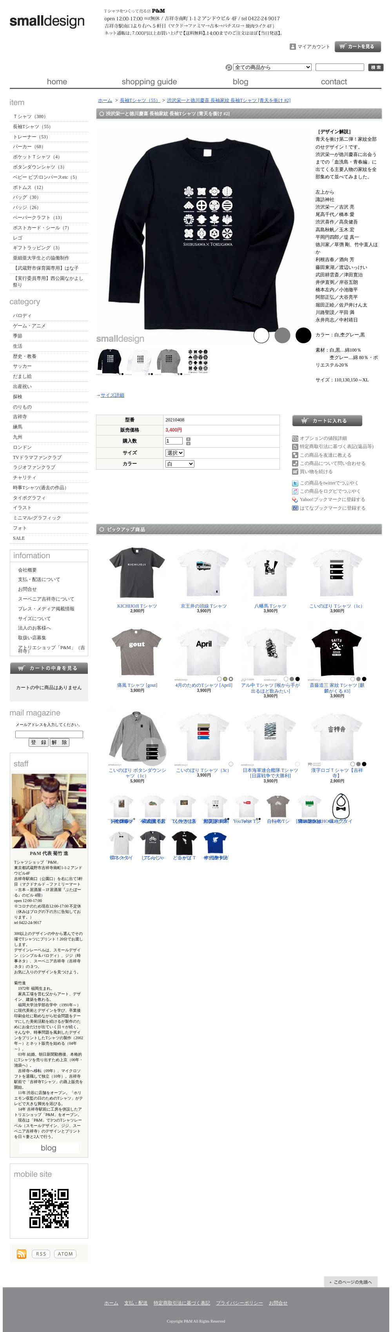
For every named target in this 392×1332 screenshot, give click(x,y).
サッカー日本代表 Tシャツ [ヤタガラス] (215, 844)
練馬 (17, 427)
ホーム (56, 81)
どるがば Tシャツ (184, 844)
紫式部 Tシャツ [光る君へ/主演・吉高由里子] (153, 808)
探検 (17, 396)
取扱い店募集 (32, 638)
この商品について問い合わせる (333, 463)
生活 (17, 346)
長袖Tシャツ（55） (33, 126)
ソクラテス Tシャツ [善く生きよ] (184, 808)
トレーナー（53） (32, 137)
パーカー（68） (29, 146)
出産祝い (22, 386)
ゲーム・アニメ (29, 325)
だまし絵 (22, 376)
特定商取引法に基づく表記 (182, 1303)
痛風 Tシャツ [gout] (137, 655)
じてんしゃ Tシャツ (153, 844)
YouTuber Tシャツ (247, 808)
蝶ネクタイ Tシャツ (121, 844)
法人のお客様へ (34, 628)
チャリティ (24, 477)
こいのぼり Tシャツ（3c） (203, 740)
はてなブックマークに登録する (333, 508)
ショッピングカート (357, 47)
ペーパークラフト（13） (39, 217)
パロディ (22, 315)
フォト (20, 528)
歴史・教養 (24, 356)
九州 (17, 437)
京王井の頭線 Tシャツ (203, 576)
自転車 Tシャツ (278, 808)
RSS (41, 1254)
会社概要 (27, 570)
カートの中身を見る (49, 668)
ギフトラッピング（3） (37, 247)
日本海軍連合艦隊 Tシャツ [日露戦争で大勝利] (270, 743)
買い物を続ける (316, 471)
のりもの (22, 407)
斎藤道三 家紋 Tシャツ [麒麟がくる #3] (337, 657)
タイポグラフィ (29, 498)
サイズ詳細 (112, 395)
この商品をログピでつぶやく (330, 491)
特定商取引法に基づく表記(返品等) (337, 446)
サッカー (22, 366)
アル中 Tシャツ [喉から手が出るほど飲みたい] (270, 657)
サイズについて (34, 618)
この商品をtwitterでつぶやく (329, 483)
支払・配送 (136, 1303)
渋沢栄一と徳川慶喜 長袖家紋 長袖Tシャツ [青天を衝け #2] (228, 100)
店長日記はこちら (49, 1148)
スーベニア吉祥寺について (46, 599)
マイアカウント (314, 46)
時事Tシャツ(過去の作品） (41, 487)
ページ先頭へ (350, 1281)
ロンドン (22, 447)
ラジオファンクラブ (34, 467)
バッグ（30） (27, 197)
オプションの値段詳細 (323, 438)
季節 (17, 336)
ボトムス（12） (29, 187)
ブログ (242, 81)
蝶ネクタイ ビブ (341, 808)
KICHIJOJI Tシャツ (137, 576)
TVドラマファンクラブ (37, 457)
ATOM (65, 1254)
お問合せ (335, 81)
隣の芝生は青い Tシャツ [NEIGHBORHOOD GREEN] (316, 808)
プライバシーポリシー (239, 1303)
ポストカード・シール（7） (42, 227)
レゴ (17, 238)
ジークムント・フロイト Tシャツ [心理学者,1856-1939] (121, 808)
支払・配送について (149, 81)
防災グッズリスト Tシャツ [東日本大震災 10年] (215, 808)
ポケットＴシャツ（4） (37, 157)
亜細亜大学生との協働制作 (41, 258)
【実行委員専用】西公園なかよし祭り (48, 282)
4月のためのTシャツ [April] (203, 655)
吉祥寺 (20, 416)
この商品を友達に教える (326, 455)
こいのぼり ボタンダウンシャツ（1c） (137, 743)
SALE (19, 538)
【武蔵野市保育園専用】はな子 (46, 268)
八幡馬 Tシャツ (270, 576)
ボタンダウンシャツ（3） (40, 167)
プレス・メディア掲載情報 (46, 609)
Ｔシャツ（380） (30, 116)
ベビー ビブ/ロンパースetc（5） (46, 177)
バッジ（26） (27, 207)
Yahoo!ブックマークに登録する (332, 499)
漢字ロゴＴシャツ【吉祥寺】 (337, 743)
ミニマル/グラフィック (37, 518)
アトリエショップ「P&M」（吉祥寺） (51, 649)
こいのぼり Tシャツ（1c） (337, 576)
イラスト (22, 507)
